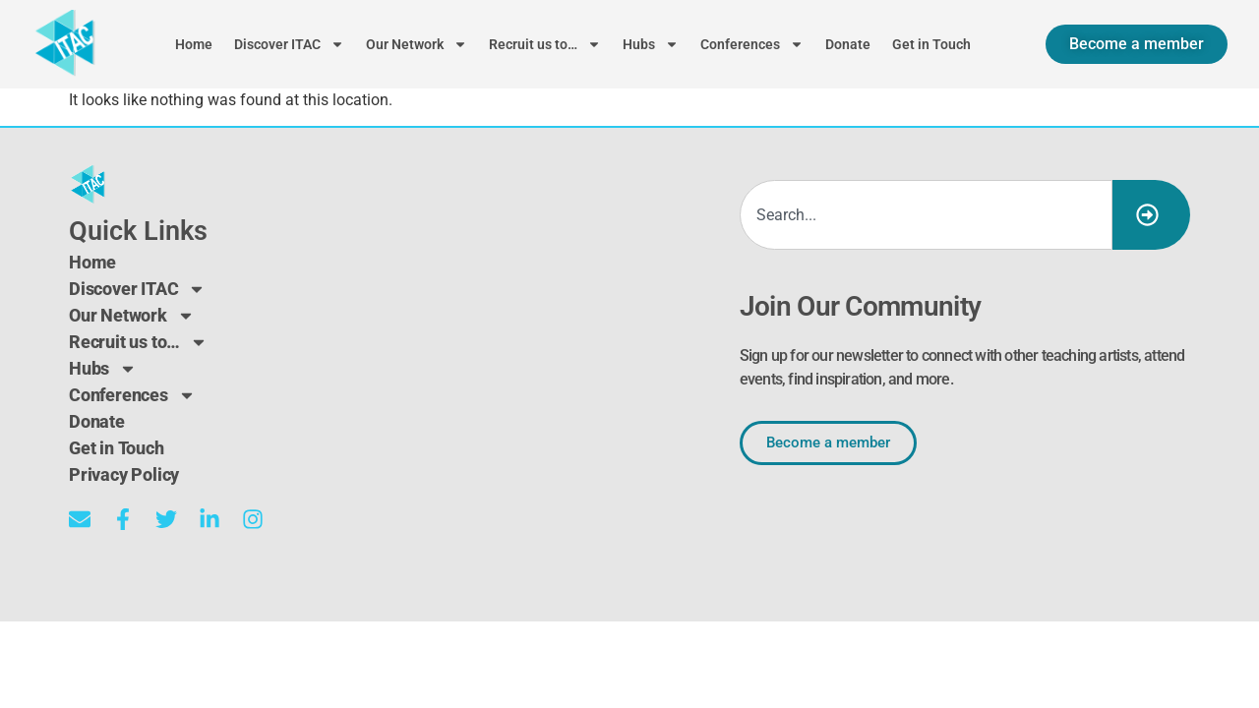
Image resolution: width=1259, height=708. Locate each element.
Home (193, 44)
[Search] (1151, 215)
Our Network (416, 44)
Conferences (752, 44)
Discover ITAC (289, 44)
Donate (847, 44)
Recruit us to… (545, 44)
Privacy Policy (124, 474)
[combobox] (926, 215)
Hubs (651, 44)
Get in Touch (931, 44)
